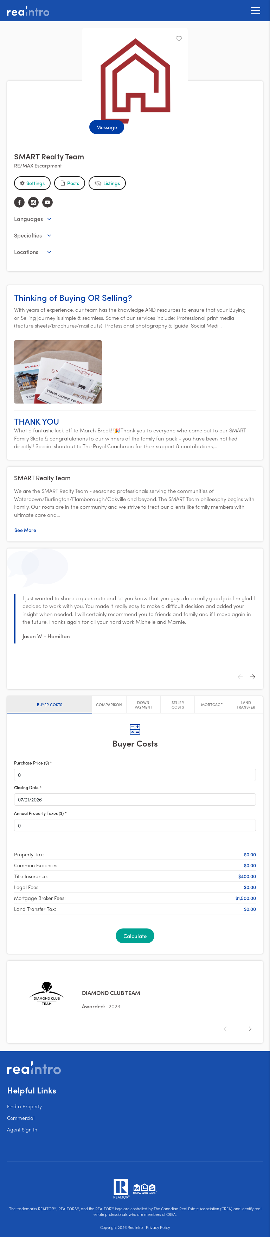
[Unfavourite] (179, 39)
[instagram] (33, 202)
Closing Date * (27, 788)
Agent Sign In (22, 1129)
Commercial (20, 1117)
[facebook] (19, 202)
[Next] (252, 677)
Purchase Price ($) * (33, 763)
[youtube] (47, 202)
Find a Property (24, 1106)
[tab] (49, 704)
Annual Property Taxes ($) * (40, 813)
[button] (32, 183)
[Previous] (240, 677)
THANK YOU (36, 421)
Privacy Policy (158, 1227)
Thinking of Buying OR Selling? (73, 297)
